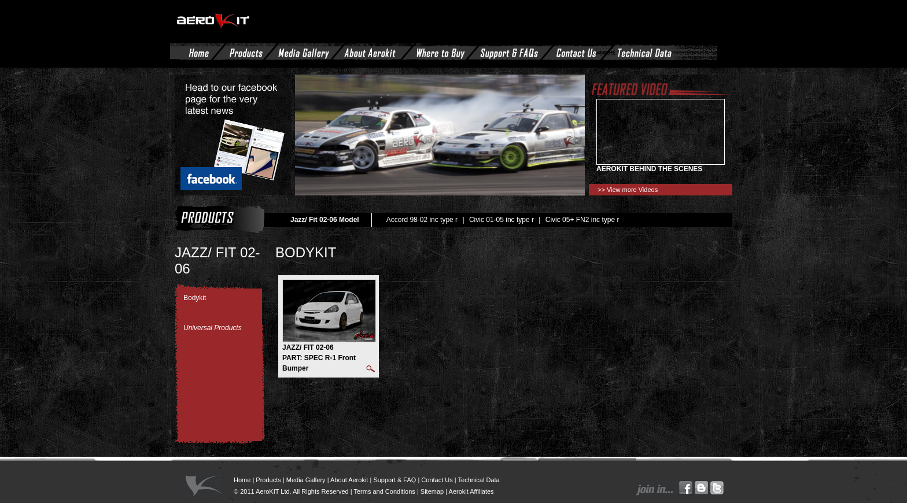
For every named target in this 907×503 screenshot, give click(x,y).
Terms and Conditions (384, 491)
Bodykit (194, 298)
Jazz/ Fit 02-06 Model (324, 220)
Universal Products (212, 328)
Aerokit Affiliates (471, 491)
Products (268, 479)
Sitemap (432, 491)
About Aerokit (349, 479)
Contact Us (436, 479)
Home (242, 479)
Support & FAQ (394, 479)
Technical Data (479, 479)
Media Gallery (306, 479)
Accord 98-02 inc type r (422, 220)
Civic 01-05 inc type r (501, 220)
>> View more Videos (628, 189)
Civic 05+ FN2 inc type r (582, 220)
